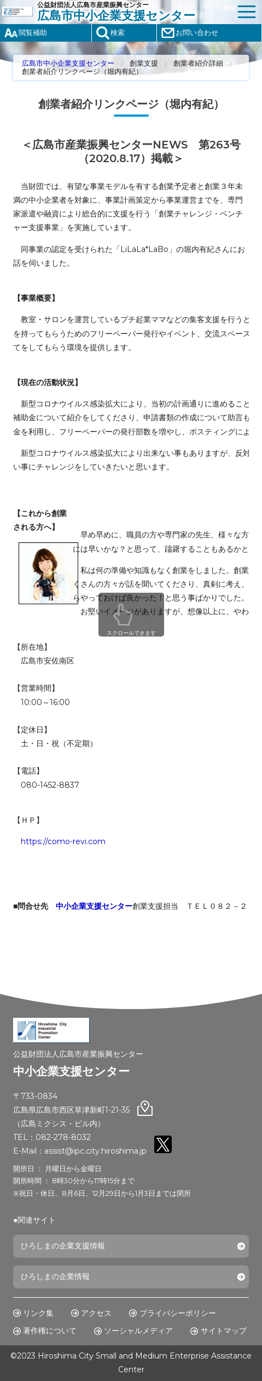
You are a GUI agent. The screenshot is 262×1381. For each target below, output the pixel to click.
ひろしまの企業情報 (55, 1276)
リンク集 (38, 1313)
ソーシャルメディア (138, 1331)
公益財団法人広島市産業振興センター (134, 12)
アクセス (96, 1313)
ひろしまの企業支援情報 (63, 1246)
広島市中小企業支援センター (68, 63)
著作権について (50, 1331)
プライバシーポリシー (177, 1313)
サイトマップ (224, 1331)
